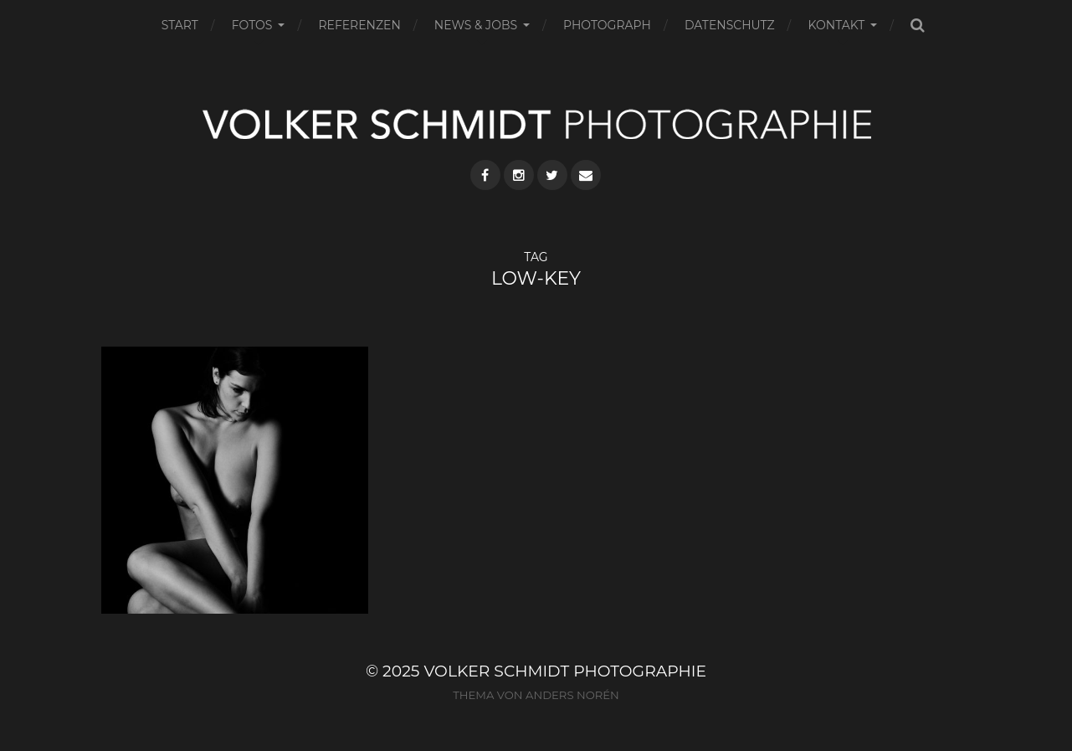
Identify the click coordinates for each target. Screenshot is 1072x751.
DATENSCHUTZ (730, 25)
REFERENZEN (359, 25)
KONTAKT (836, 25)
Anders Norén (572, 695)
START (180, 25)
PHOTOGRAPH (607, 25)
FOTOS (252, 25)
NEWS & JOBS (475, 25)
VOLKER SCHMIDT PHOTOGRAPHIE (564, 671)
